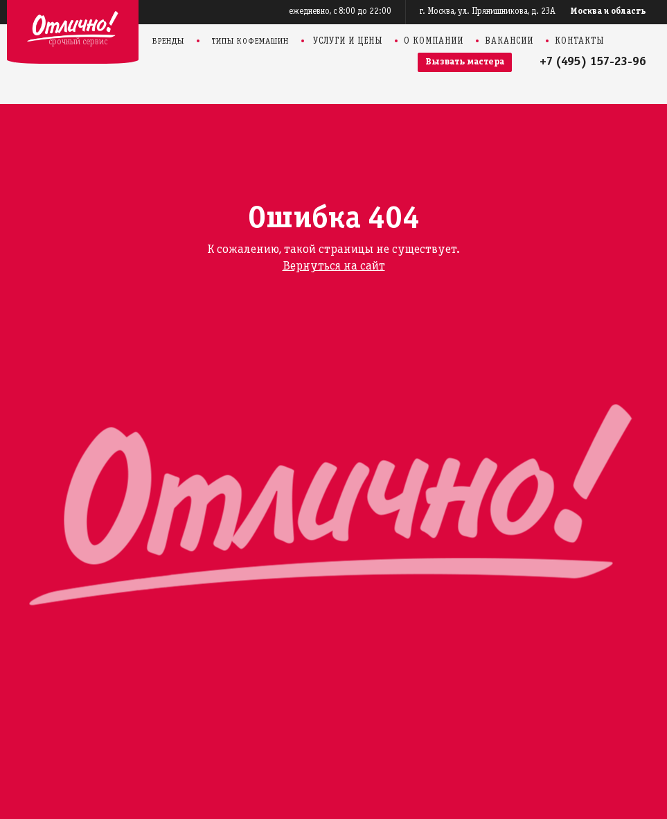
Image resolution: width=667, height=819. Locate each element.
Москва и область (608, 12)
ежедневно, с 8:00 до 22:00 (340, 12)
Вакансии (509, 41)
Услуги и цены (347, 41)
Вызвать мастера (464, 62)
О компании (433, 41)
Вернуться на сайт (334, 266)
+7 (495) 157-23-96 (593, 62)
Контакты (579, 41)
